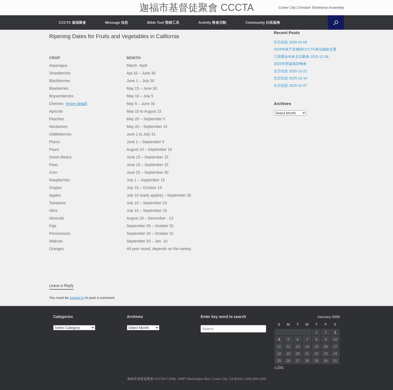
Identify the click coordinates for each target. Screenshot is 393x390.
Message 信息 (116, 22)
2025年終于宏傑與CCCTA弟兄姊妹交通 (305, 49)
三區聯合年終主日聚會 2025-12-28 (301, 57)
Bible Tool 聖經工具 (163, 22)
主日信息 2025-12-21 (290, 71)
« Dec (279, 367)
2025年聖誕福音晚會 (290, 64)
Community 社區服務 (262, 22)
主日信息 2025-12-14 (290, 78)
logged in (77, 298)
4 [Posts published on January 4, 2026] (279, 339)
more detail (76, 103)
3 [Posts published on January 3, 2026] (335, 332)
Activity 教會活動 (212, 22)
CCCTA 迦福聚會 (72, 22)
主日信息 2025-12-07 (290, 85)
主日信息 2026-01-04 (290, 42)
